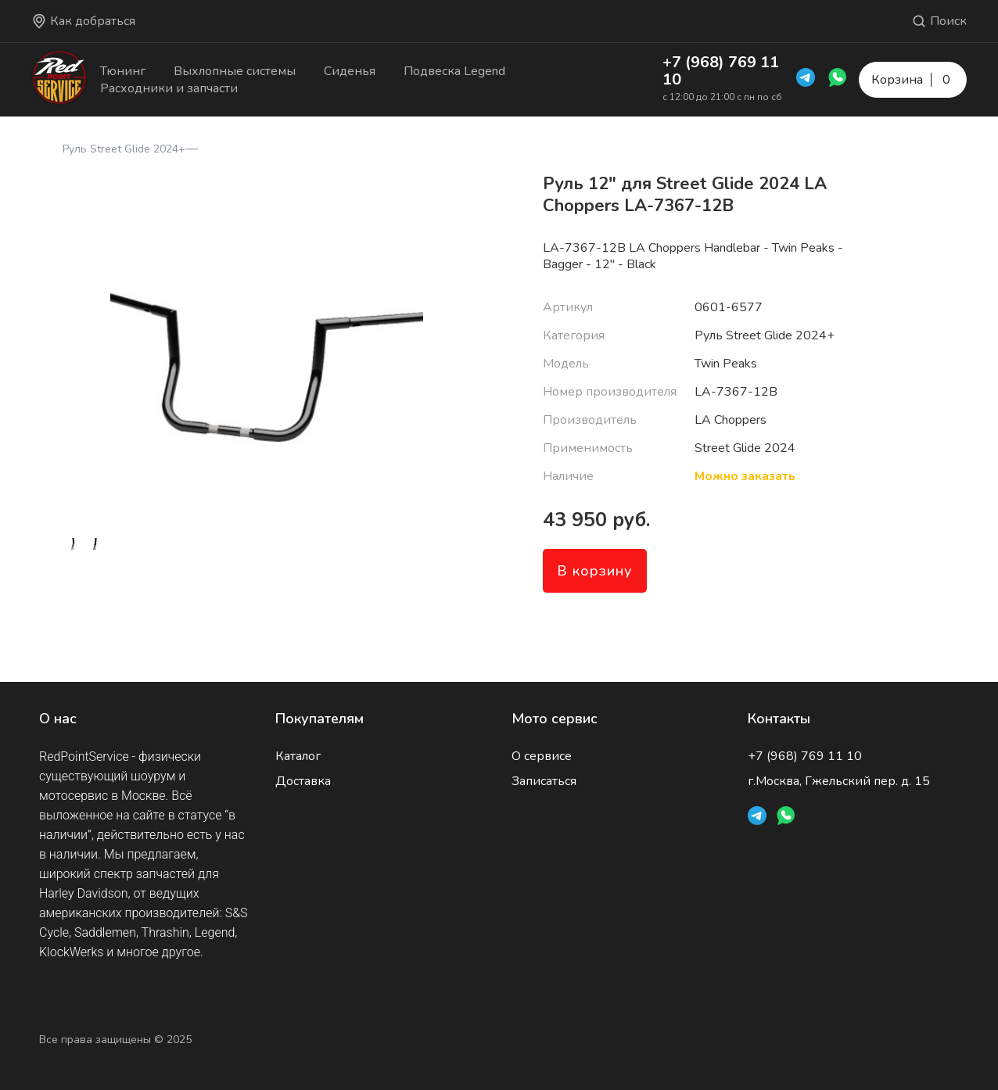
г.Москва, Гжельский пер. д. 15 (839, 781)
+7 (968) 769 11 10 (720, 71)
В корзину (595, 570)
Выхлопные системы (235, 71)
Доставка (303, 781)
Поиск (939, 21)
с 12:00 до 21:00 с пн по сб (722, 97)
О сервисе (542, 756)
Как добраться (83, 21)
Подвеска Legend (454, 71)
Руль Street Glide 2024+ (124, 149)
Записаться (544, 781)
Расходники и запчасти (169, 88)
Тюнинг (122, 71)
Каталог (298, 756)
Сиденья (349, 71)
